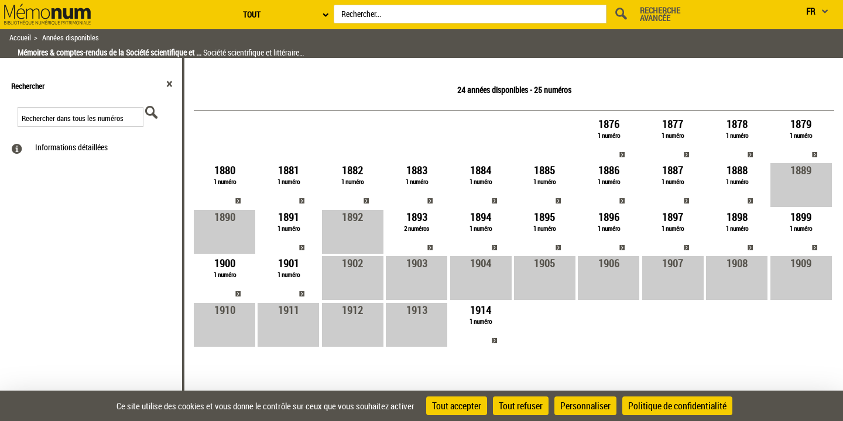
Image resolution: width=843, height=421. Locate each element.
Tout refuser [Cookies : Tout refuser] (521, 405)
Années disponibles (70, 38)
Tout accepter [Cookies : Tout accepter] (456, 405)
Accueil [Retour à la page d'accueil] (20, 38)
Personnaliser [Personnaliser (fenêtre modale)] (585, 405)
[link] (608, 139)
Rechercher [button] (27, 86)
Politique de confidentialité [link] (677, 405)
